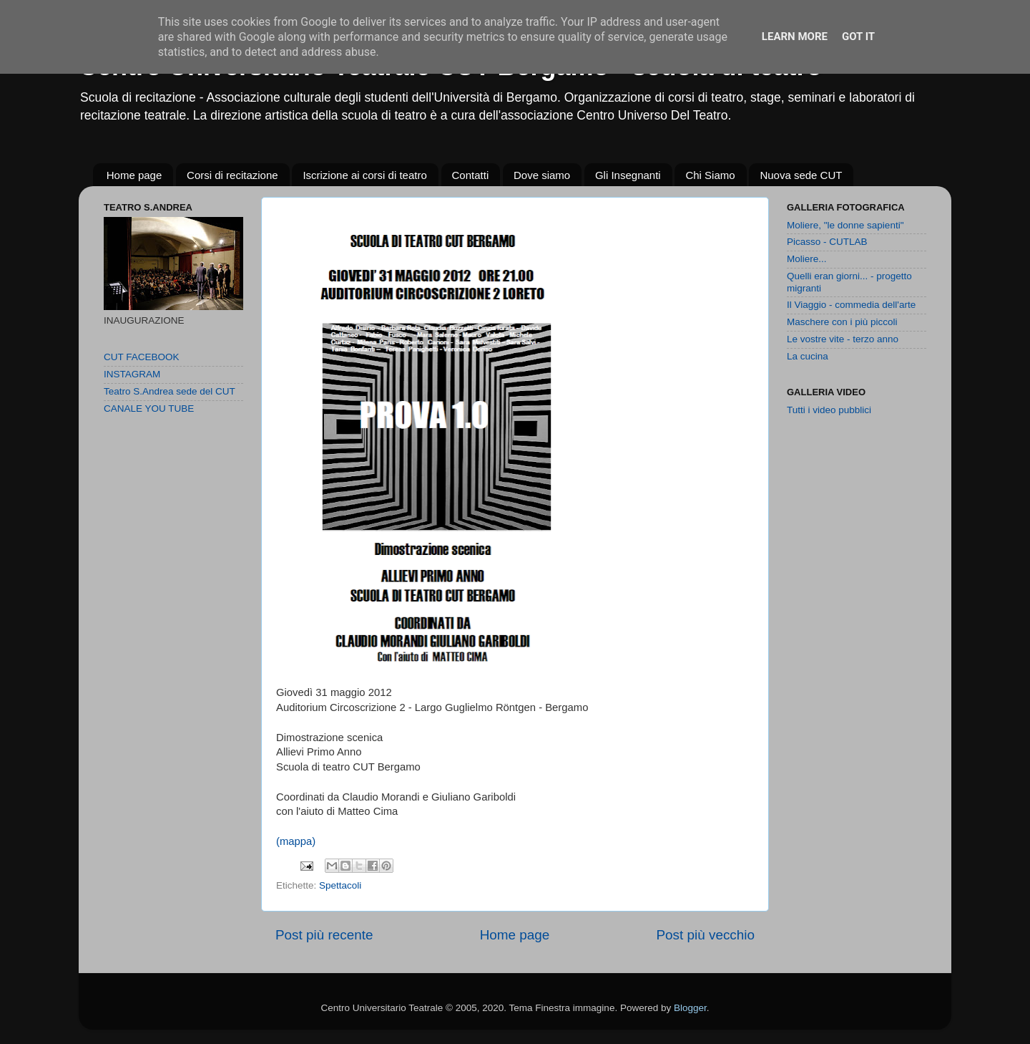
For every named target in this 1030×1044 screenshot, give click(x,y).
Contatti (470, 175)
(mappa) (295, 841)
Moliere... (807, 258)
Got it (858, 36)
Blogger (690, 1007)
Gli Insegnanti (628, 175)
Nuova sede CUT (801, 175)
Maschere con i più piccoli (842, 321)
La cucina (807, 356)
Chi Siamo (710, 175)
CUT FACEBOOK (142, 357)
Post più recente (324, 934)
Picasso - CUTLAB (827, 241)
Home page (134, 175)
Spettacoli (340, 885)
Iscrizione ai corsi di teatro (364, 175)
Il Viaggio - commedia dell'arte (851, 304)
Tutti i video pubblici (829, 410)
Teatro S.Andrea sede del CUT (169, 391)
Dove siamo (542, 175)
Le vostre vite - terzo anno (842, 339)
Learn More (795, 36)
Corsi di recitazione (232, 175)
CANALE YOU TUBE (149, 408)
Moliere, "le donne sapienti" (845, 225)
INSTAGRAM (132, 374)
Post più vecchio (705, 934)
